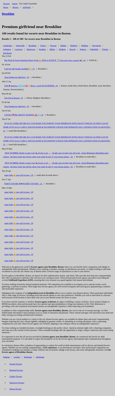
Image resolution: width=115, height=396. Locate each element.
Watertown (31, 49)
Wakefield (94, 49)
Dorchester (7, 53)
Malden (63, 46)
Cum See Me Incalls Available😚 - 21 (19, 69)
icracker (17, 357)
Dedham (62, 49)
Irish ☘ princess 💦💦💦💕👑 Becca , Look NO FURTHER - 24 (31, 86)
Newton (53, 46)
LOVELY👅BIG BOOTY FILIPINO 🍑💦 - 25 (23, 115)
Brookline (32, 46)
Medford (73, 46)
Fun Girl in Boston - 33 (13, 98)
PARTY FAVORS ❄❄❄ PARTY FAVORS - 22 (23, 184)
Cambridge (7, 46)
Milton (52, 49)
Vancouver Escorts (16, 383)
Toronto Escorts (15, 364)
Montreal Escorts (16, 370)
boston (14, 4)
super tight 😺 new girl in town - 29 (19, 175)
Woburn (83, 49)
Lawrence (19, 49)
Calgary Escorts (15, 376)
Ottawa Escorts (15, 389)
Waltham (84, 46)
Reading (42, 49)
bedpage (6, 357)
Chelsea (105, 49)
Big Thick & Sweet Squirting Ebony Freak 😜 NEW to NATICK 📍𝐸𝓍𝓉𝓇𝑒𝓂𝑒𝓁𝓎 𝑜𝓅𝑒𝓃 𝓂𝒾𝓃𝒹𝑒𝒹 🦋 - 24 (45, 60)
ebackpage (40, 357)
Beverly (72, 49)
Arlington (7, 49)
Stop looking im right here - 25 (16, 77)
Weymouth (96, 46)
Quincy (43, 46)
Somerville (20, 46)
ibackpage (28, 357)
